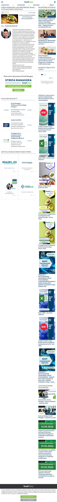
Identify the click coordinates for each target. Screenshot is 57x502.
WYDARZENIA (21, 5)
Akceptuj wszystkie (27, 496)
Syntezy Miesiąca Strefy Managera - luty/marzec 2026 (47, 416)
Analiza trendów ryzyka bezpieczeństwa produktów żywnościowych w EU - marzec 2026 (46, 129)
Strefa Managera (32, 12)
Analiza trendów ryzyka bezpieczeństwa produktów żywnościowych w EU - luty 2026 (46, 343)
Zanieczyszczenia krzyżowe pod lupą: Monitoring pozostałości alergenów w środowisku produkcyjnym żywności (46, 434)
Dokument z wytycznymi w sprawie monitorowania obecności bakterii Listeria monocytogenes (46, 97)
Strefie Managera (27, 17)
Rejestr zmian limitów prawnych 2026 (44, 186)
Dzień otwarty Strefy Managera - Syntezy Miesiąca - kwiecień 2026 (46, 401)
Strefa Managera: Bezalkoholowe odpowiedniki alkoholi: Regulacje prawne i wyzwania (46, 41)
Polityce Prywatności (23, 493)
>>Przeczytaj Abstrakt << (27, 18)
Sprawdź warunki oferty (17, 86)
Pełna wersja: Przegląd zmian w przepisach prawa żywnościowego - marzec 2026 (46, 216)
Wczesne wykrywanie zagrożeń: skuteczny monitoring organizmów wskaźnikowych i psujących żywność (46, 474)
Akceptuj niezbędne (27, 499)
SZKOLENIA (36, 5)
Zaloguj (17, 90)
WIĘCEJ (52, 5)
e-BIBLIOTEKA (5, 5)
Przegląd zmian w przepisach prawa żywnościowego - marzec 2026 (46, 246)
